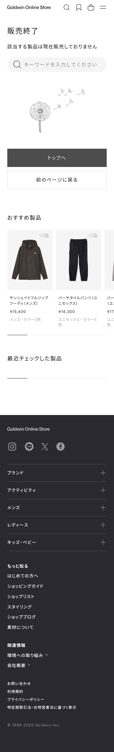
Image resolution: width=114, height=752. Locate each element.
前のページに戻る (57, 179)
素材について (20, 627)
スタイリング (19, 607)
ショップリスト (21, 596)
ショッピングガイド (25, 586)
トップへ (56, 157)
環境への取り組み (27, 655)
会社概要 (18, 665)
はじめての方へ (23, 576)
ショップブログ (21, 617)
